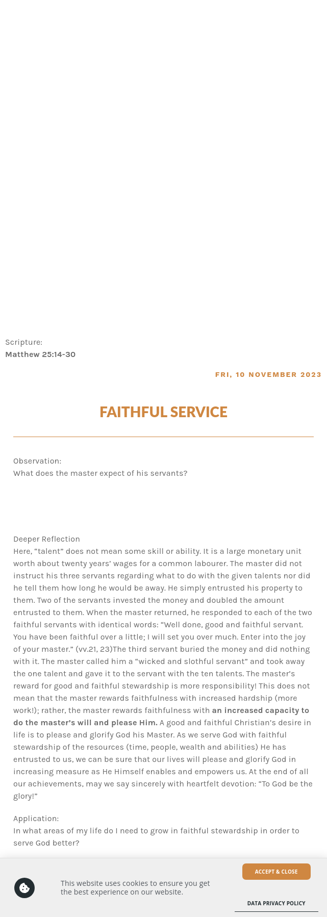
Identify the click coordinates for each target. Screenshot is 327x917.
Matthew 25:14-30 (40, 354)
